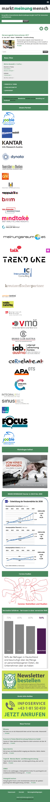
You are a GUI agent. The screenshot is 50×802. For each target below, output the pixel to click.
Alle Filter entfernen (9, 77)
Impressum (11, 792)
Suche (45, 51)
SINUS (5, 769)
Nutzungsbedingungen (35, 792)
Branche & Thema (11, 84)
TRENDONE (8, 75)
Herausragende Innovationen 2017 (15, 35)
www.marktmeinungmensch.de (25, 797)
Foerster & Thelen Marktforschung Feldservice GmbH (22, 739)
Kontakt (21, 792)
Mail (41, 28)
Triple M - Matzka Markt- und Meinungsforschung (20, 759)
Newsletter (21, 98)
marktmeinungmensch (25, 9)
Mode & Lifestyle (9, 70)
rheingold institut (9, 778)
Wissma (6, 729)
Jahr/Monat (9, 90)
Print (46, 28)
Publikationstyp (11, 87)
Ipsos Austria (8, 749)
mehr (20, 45)
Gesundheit (7, 69)
